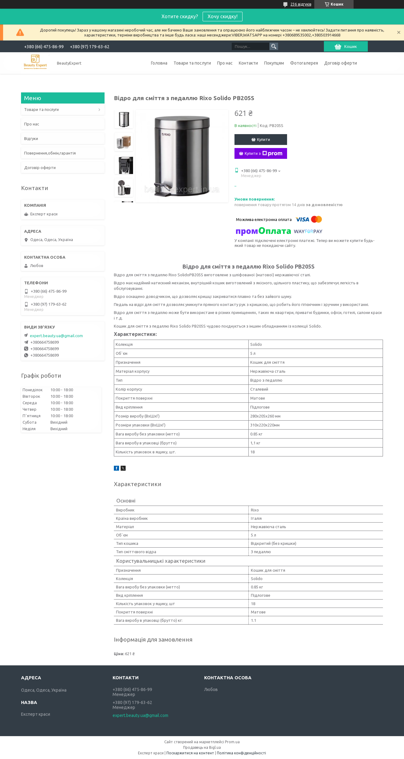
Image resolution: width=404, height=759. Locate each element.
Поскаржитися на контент (190, 753)
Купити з (263, 153)
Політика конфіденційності (241, 753)
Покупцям (274, 63)
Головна (159, 63)
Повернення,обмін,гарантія (50, 153)
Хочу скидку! (223, 16)
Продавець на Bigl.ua (202, 747)
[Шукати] (273, 46)
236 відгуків (300, 4)
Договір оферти (340, 63)
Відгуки (31, 138)
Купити (263, 139)
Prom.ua (232, 742)
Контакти (248, 63)
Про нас (225, 63)
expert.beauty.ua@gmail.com (56, 335)
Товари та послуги (192, 63)
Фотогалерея (304, 63)
